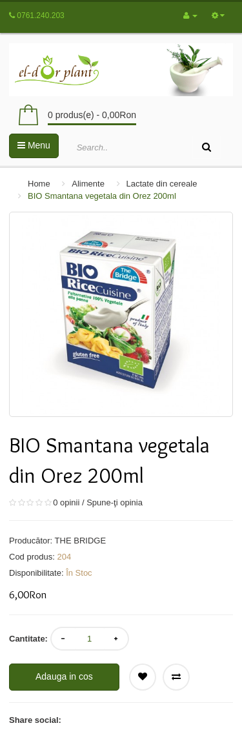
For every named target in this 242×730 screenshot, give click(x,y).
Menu (33, 145)
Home (39, 183)
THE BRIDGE (80, 540)
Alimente (88, 183)
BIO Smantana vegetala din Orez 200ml (102, 196)
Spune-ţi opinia (114, 502)
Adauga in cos (64, 676)
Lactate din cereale (161, 183)
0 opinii (66, 502)
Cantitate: (28, 639)
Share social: (35, 720)
